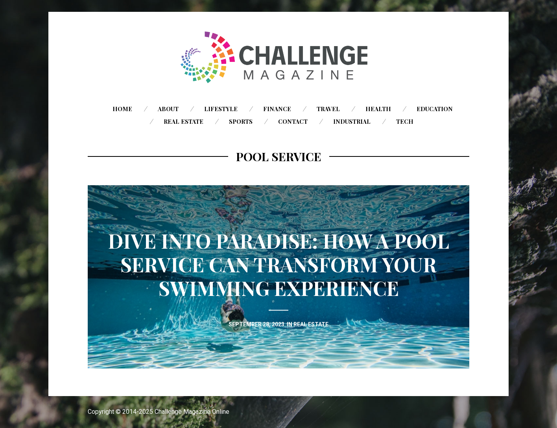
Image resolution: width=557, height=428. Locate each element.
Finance (277, 109)
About (168, 109)
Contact (293, 121)
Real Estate (183, 121)
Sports (241, 121)
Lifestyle (221, 109)
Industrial (352, 121)
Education (435, 109)
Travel (328, 109)
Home (122, 109)
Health (378, 109)
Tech (404, 121)
